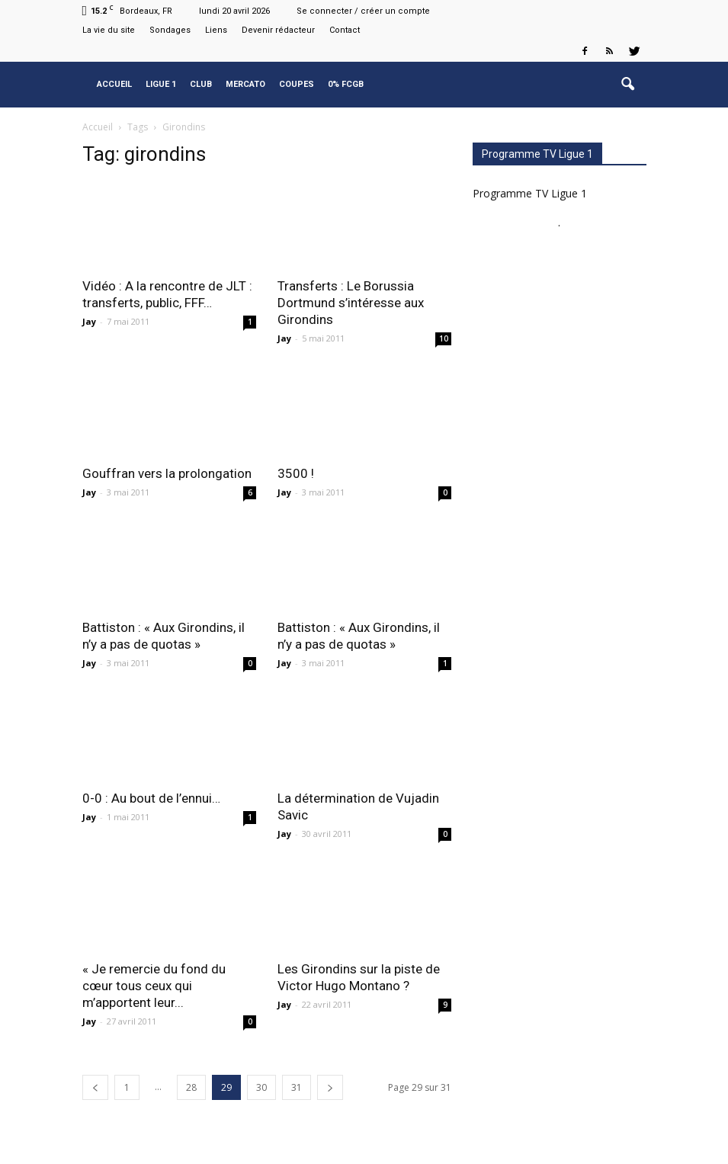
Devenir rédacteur (278, 30)
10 (443, 338)
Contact (344, 30)
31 (296, 1087)
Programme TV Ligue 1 (530, 193)
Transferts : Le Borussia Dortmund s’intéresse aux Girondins (350, 302)
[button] (628, 84)
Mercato (245, 84)
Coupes (296, 84)
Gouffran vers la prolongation (167, 473)
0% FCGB (346, 84)
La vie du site (108, 30)
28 (191, 1087)
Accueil (114, 84)
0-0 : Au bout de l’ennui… (151, 798)
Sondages (170, 30)
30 (261, 1087)
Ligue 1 (161, 84)
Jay (89, 321)
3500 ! (295, 473)
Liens (216, 30)
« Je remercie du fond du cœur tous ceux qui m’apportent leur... (154, 985)
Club (201, 84)
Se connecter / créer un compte (363, 11)
